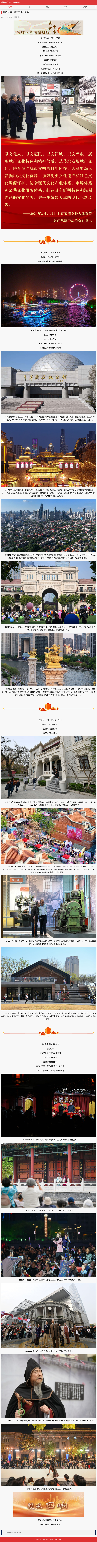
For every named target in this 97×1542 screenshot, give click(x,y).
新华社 (20, 17)
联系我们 (60, 1539)
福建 (65, 7)
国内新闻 (17, 2)
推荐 (10, 7)
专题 (28, 7)
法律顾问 (53, 1539)
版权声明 (45, 1539)
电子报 (84, 7)
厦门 (47, 7)
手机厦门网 (6, 2)
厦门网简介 (37, 1539)
